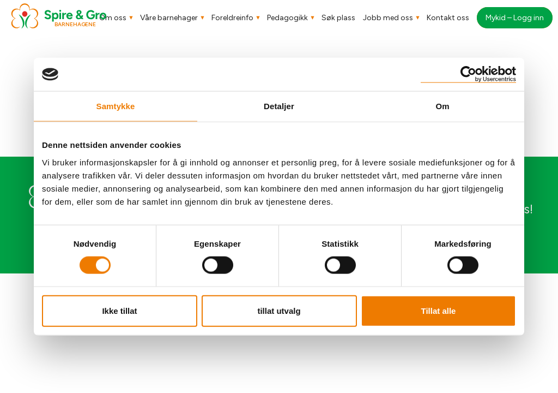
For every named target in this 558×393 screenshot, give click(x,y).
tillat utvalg (278, 310)
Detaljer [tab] (279, 106)
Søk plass (338, 17)
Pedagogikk (287, 17)
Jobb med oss (388, 17)
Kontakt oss (448, 17)
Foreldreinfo (232, 17)
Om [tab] (442, 106)
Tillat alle (438, 310)
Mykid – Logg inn (515, 17)
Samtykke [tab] (115, 106)
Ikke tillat (119, 310)
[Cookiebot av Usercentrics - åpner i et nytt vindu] (468, 74)
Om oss (112, 17)
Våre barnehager (169, 17)
